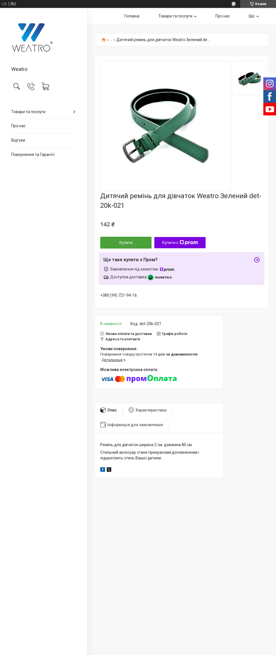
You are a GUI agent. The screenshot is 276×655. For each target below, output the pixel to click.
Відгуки (18, 140)
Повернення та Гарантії (33, 154)
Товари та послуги (28, 111)
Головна (131, 16)
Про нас (18, 126)
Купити (126, 242)
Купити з (180, 242)
